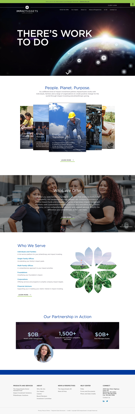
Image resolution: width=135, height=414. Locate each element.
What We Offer (64, 9)
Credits (69, 410)
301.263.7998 (110, 395)
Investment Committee (44, 398)
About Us (83, 9)
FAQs (82, 389)
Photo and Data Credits (88, 394)
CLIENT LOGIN (112, 5)
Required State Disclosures (58, 410)
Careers (39, 394)
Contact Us (113, 9)
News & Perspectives (95, 9)
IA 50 (105, 9)
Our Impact (74, 9)
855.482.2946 (112, 393)
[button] (113, 128)
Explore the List (84, 1)
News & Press (62, 391)
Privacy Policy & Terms (44, 410)
